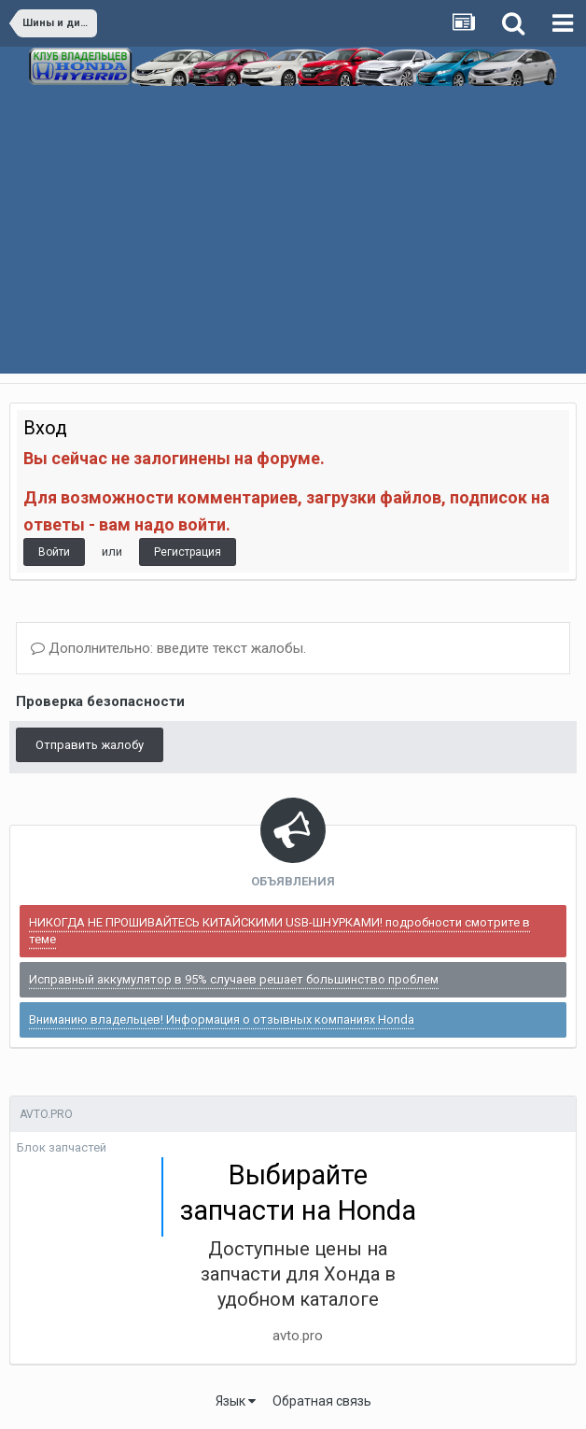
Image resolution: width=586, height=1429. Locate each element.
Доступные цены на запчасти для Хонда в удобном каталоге (298, 1274)
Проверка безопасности (100, 701)
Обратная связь (321, 1401)
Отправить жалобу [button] (89, 745)
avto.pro (297, 1335)
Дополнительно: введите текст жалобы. (168, 648)
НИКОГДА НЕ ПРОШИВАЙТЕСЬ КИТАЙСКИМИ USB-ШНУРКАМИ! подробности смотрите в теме (279, 930)
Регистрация (187, 552)
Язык (236, 1401)
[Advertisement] (293, 243)
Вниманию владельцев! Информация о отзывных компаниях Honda (221, 1019)
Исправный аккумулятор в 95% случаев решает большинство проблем (234, 979)
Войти (54, 552)
